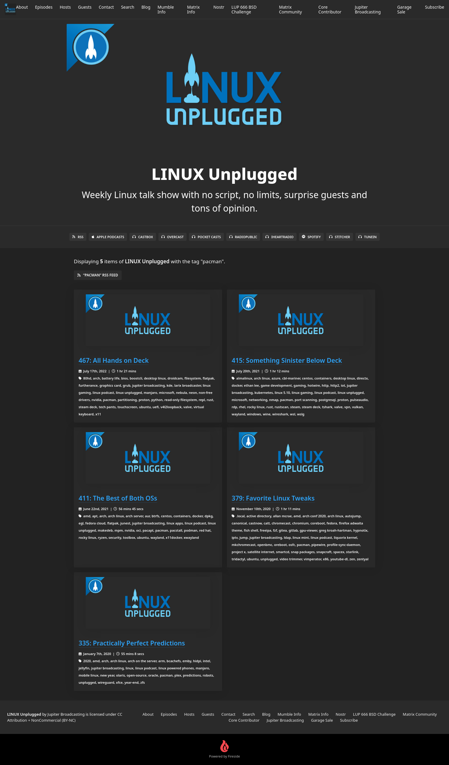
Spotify (311, 237)
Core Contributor (329, 9)
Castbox (142, 237)
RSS (77, 237)
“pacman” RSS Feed (97, 275)
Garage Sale (404, 9)
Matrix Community (290, 9)
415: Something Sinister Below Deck (287, 360)
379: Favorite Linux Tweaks (273, 498)
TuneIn (367, 237)
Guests (84, 7)
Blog (145, 7)
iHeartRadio (279, 237)
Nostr (218, 7)
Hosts (65, 7)
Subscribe (434, 7)
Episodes (43, 7)
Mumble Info (166, 9)
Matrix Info (193, 9)
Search (127, 7)
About (22, 7)
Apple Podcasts (108, 237)
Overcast (172, 237)
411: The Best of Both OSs (118, 498)
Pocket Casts (206, 237)
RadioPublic (243, 237)
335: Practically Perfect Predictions (132, 643)
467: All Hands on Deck (114, 360)
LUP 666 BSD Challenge (243, 9)
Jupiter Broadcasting (368, 9)
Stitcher (339, 237)
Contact (106, 7)
